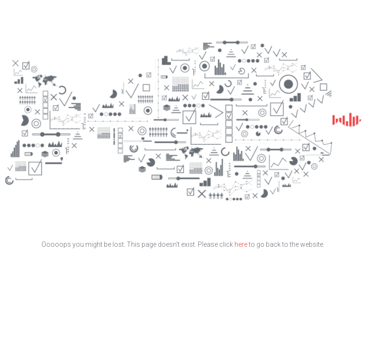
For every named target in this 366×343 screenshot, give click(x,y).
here (240, 244)
